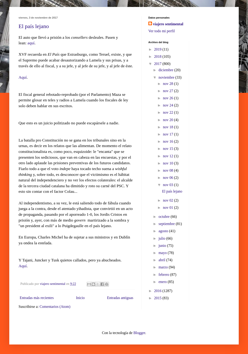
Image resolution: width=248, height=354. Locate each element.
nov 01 (168, 207)
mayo (163, 253)
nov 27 (168, 91)
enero (163, 282)
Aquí (23, 77)
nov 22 (168, 112)
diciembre (166, 70)
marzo (164, 267)
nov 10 (168, 163)
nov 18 (168, 127)
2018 (158, 56)
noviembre (167, 77)
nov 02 (168, 200)
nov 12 (168, 156)
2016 (158, 291)
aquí (31, 43)
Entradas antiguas (120, 298)
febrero (164, 275)
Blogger (139, 333)
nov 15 (168, 149)
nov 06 (168, 178)
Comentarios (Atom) (55, 307)
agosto (164, 231)
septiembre (167, 224)
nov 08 (168, 170)
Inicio (80, 298)
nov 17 (168, 134)
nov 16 (168, 141)
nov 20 (168, 120)
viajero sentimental (168, 24)
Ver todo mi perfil (161, 31)
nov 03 (168, 185)
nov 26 (168, 98)
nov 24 (168, 105)
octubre (165, 217)
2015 (158, 298)
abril (162, 260)
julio (162, 238)
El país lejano (34, 26)
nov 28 (168, 84)
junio (163, 246)
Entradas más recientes (37, 298)
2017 (158, 64)
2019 (158, 49)
